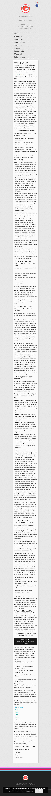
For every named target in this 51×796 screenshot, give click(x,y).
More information (29, 791)
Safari (16, 714)
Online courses (20, 57)
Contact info (19, 51)
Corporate (18, 45)
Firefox (16, 712)
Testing (17, 48)
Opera (16, 717)
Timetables (18, 39)
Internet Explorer (19, 707)
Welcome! (18, 54)
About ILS (18, 36)
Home (16, 34)
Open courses (19, 42)
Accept (39, 791)
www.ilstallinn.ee (19, 75)
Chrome (17, 709)
